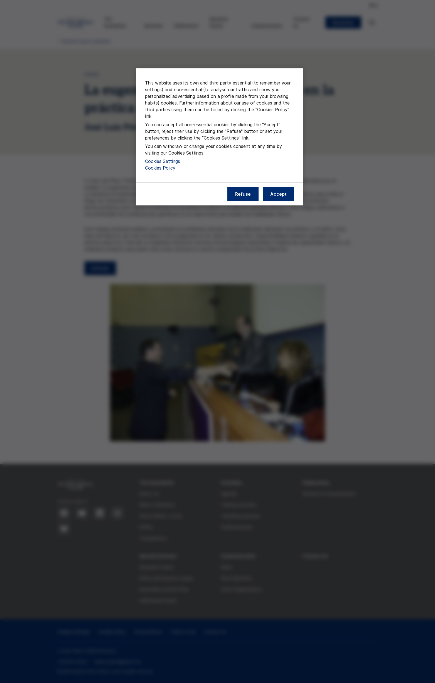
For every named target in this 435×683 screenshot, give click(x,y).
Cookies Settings (162, 161)
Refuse (243, 194)
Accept (278, 194)
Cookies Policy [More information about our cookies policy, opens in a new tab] (160, 168)
